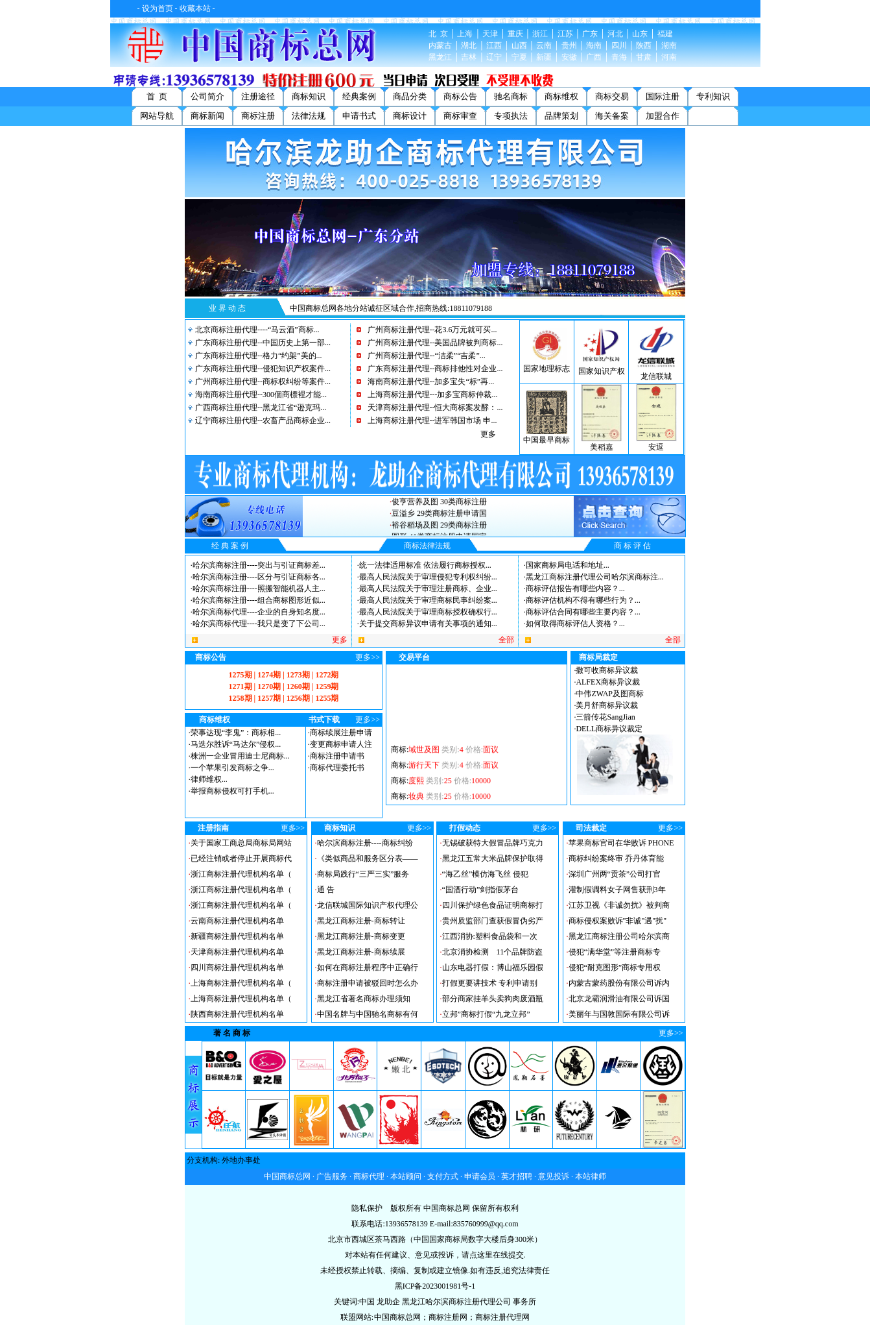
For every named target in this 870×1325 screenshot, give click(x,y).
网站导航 (157, 116)
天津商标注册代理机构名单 (237, 951)
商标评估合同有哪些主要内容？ (580, 611)
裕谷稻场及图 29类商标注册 (439, 533)
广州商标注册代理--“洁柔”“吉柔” (424, 355)
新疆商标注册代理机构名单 (237, 936)
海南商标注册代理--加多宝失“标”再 (428, 381)
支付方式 (442, 1176)
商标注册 (258, 116)
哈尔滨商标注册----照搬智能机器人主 (256, 588)
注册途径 (258, 96)
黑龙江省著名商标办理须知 (363, 998)
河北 (615, 33)
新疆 (544, 57)
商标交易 (612, 96)
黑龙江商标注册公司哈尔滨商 (619, 936)
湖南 (669, 45)
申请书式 (359, 116)
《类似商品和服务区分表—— (367, 858)
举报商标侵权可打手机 (229, 791)
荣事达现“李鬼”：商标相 (233, 732)
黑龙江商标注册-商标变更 (361, 936)
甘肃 (644, 57)
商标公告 (460, 96)
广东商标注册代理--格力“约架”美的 (255, 355)
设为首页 (157, 8)
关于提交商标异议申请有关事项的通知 (425, 623)
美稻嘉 (601, 447)
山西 (519, 45)
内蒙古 (440, 45)
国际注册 (662, 96)
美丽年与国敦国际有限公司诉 (619, 1014)
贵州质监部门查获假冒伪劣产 (492, 920)
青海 (619, 57)
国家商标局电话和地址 (565, 565)
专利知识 (713, 96)
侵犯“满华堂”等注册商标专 (615, 951)
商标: (445, 757)
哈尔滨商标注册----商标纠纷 (365, 842)
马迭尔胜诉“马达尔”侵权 (233, 744)
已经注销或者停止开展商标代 (241, 858)
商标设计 (410, 116)
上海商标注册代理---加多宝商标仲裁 (430, 394)
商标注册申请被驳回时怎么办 (367, 983)
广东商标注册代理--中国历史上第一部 (260, 342)
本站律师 (590, 1176)
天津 (490, 33)
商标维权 (561, 96)
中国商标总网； (401, 1317)
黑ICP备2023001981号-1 (435, 1286)
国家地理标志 (546, 368)
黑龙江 (440, 57)
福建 (665, 33)
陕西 (644, 45)
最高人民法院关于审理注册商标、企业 (425, 588)
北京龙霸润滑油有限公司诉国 (619, 998)
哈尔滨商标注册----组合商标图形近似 (256, 600)
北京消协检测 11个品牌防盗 (492, 951)
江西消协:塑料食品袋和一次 (489, 936)
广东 (590, 33)
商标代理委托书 (337, 767)
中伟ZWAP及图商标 (610, 693)
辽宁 (494, 57)
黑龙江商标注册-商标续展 (361, 951)
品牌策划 (561, 116)
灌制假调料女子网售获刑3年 (617, 889)
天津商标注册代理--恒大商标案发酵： (432, 407)
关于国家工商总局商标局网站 (241, 842)
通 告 (326, 889)
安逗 (656, 447)
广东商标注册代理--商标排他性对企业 (432, 368)
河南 (669, 57)
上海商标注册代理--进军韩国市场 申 (429, 420)
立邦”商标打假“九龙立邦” (486, 1014)
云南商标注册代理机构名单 (237, 920)
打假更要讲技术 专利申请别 (489, 983)
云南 (544, 45)
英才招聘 (516, 1176)
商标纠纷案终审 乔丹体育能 (616, 858)
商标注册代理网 (502, 1317)
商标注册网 (448, 1317)
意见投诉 (553, 1176)
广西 (594, 57)
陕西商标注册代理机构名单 (237, 1014)
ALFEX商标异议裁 (608, 682)
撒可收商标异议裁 (607, 670)
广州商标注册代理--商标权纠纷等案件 (260, 381)
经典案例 (359, 96)
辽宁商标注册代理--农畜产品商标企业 (260, 420)
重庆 (515, 33)
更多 (488, 434)
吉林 (468, 57)
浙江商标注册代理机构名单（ (241, 874)
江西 (494, 45)
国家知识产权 (601, 371)
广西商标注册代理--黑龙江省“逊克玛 (257, 407)
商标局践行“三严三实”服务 (363, 874)
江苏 (565, 33)
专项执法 (511, 116)
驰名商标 (511, 96)
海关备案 (612, 116)
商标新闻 (207, 116)
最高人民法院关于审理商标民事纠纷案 (425, 600)
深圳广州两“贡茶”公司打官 (615, 874)
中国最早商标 (546, 439)
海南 (594, 45)
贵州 (569, 45)
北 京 (438, 33)
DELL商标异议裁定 (609, 728)
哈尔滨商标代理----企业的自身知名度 (256, 611)
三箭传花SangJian (605, 717)
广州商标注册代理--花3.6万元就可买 (429, 329)
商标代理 (368, 1176)
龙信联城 (656, 376)
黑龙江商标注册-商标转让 (361, 920)
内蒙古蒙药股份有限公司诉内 (619, 983)
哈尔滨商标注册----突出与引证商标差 (256, 565)
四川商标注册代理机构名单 (237, 967)
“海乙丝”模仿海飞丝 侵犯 (485, 874)
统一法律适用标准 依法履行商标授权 (422, 565)
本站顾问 (405, 1176)
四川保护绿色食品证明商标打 (492, 905)
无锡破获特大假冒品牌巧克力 (492, 842)
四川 (619, 45)
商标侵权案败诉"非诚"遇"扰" (618, 920)
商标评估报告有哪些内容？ (572, 588)
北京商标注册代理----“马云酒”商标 (254, 329)
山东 (640, 33)
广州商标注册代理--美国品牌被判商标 (432, 342)
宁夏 (519, 57)
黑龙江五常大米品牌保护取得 (492, 858)
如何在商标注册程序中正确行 (367, 967)
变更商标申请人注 (341, 744)
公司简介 (207, 96)
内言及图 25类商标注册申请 (439, 498)
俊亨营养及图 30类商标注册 (439, 510)
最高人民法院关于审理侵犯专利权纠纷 (425, 576)
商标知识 (308, 96)
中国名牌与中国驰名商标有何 (367, 1014)
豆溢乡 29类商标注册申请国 (439, 521)
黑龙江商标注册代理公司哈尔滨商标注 (592, 576)
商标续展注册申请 (341, 732)
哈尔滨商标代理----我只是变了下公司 (256, 623)
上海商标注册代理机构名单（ (241, 983)
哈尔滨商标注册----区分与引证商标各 (256, 576)
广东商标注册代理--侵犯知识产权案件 (260, 368)
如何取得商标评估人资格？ (572, 623)
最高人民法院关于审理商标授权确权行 (425, 611)
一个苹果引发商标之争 (229, 767)
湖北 (468, 45)
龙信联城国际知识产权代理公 (367, 905)
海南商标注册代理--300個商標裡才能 (258, 394)
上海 (465, 33)
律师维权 (206, 779)
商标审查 (460, 116)
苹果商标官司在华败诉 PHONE (621, 842)
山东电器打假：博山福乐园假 (492, 967)
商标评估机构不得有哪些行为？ (580, 600)
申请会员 (479, 1176)
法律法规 (308, 116)
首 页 (157, 96)
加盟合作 (662, 116)
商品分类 (410, 96)
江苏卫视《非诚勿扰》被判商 (619, 905)
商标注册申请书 (337, 755)
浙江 (540, 33)
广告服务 (331, 1176)
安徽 (569, 57)
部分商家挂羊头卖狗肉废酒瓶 (492, 998)
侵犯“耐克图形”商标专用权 (615, 967)
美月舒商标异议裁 (607, 705)
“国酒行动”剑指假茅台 (480, 889)
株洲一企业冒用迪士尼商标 (237, 755)
